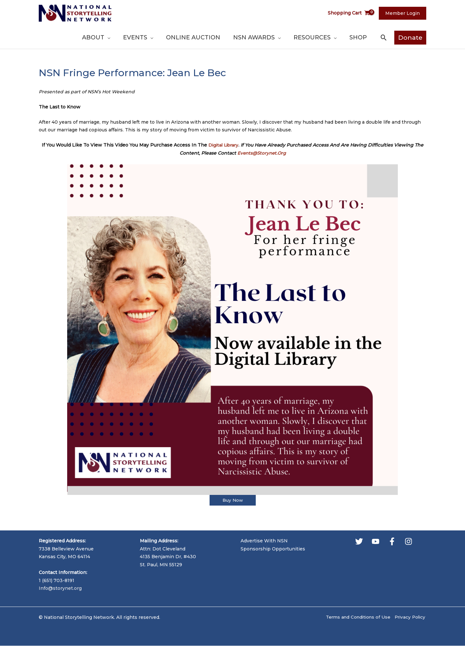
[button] (384, 38)
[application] (145, 37)
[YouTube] (375, 541)
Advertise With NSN (264, 541)
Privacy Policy (410, 617)
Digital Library (223, 145)
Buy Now (232, 500)
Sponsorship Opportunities (273, 549)
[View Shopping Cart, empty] (352, 13)
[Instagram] (408, 541)
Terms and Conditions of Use (355, 617)
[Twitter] (359, 541)
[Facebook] (392, 541)
